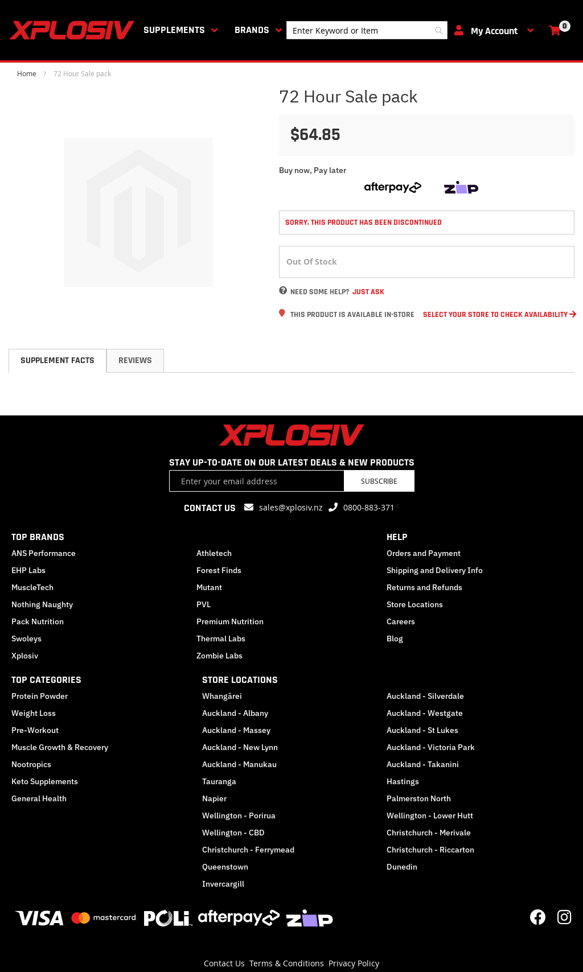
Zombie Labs (219, 655)
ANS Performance (43, 553)
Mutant (209, 587)
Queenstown (225, 867)
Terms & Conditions (286, 963)
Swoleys (26, 638)
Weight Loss (33, 713)
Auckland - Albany (235, 713)
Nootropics (31, 764)
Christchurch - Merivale (429, 832)
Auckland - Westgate (425, 713)
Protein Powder (39, 696)
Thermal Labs (220, 638)
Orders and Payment (424, 553)
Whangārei (222, 696)
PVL (203, 604)
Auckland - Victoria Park (431, 747)
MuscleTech (32, 587)
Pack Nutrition (37, 621)
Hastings (403, 781)
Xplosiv (24, 655)
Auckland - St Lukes (422, 730)
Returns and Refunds (424, 587)
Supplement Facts (57, 360)
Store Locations (415, 604)
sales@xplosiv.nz (291, 507)
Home (26, 73)
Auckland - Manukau (239, 764)
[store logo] (74, 30)
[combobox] (366, 30)
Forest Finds (218, 570)
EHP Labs (28, 570)
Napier (214, 798)
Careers (401, 621)
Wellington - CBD (233, 832)
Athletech (214, 553)
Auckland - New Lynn (240, 747)
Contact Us (224, 963)
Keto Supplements (44, 781)
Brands (252, 29)
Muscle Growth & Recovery (59, 747)
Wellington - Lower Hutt (430, 815)
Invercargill (223, 884)
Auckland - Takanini (423, 764)
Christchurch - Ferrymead (248, 850)
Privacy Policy (354, 963)
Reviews (135, 360)
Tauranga (219, 781)
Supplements (174, 29)
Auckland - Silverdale (425, 696)
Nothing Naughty (42, 604)
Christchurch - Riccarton (430, 850)
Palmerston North (419, 798)
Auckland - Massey (236, 730)
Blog (395, 638)
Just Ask (368, 292)
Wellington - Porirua (239, 815)
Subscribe (379, 480)
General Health (39, 798)
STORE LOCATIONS (240, 679)
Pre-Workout (35, 730)
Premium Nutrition (230, 621)
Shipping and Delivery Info (435, 570)
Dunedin (402, 867)
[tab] (57, 361)
